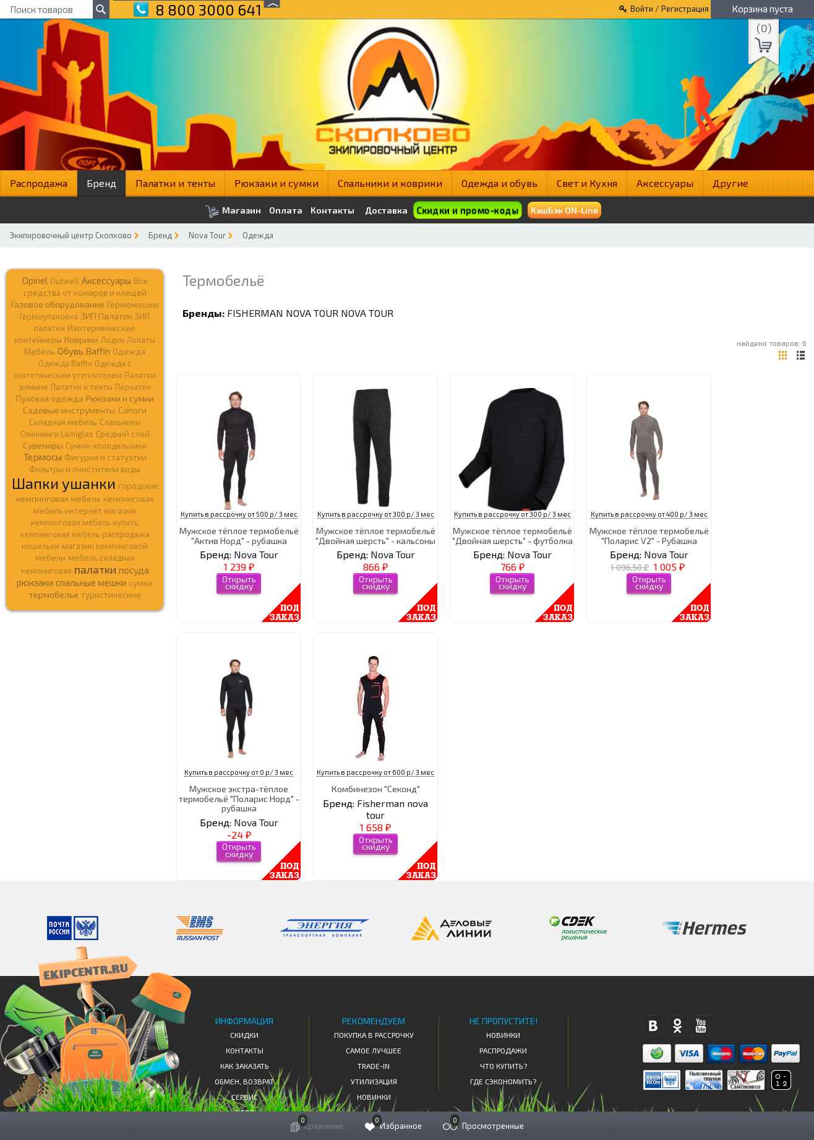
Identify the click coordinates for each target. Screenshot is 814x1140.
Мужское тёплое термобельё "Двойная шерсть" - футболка (512, 535)
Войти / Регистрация (669, 9)
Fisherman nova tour (282, 313)
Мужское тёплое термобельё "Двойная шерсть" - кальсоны (375, 535)
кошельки (40, 546)
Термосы (43, 456)
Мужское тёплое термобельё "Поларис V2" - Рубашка (649, 535)
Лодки (112, 340)
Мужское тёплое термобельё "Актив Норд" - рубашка (239, 535)
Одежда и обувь (499, 183)
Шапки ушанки (64, 483)
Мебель (39, 351)
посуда (134, 570)
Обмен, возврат (244, 1081)
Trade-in (374, 1065)
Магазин (233, 211)
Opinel (35, 280)
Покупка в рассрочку (374, 1034)
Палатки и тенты (175, 183)
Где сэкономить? (503, 1081)
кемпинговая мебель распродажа (85, 534)
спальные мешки (91, 582)
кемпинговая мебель (58, 498)
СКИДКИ (244, 1034)
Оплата (285, 210)
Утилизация (374, 1081)
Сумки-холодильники (106, 446)
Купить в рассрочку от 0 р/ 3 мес (238, 772)
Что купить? (503, 1065)
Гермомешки (132, 304)
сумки (141, 583)
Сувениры (43, 445)
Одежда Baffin (65, 363)
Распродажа (38, 183)
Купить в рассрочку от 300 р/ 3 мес (375, 514)
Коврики (81, 339)
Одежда (257, 235)
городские (138, 486)
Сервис (244, 1096)
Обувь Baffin (84, 350)
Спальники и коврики (390, 183)
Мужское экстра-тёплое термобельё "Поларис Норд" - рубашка (239, 798)
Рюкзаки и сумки (276, 183)
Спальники (120, 422)
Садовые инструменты (69, 410)
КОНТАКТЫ (244, 1050)
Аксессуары (664, 183)
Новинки (374, 1096)
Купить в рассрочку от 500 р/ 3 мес (239, 514)
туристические (111, 595)
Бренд (101, 183)
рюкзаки (35, 582)
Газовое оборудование (58, 304)
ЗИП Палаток (106, 316)
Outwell (64, 281)
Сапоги (132, 410)
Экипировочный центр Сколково (70, 235)
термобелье (54, 594)
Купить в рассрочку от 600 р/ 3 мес (375, 772)
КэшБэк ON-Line (564, 210)
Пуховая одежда (50, 398)
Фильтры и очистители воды (84, 469)
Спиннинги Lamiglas (56, 434)
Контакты (332, 210)
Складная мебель (63, 422)
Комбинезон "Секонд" (376, 789)
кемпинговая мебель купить (85, 522)
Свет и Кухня (587, 183)
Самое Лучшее (373, 1050)
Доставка (386, 210)
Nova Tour (207, 235)
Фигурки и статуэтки (105, 457)
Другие (730, 183)
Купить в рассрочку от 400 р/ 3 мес (649, 514)
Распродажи (503, 1050)
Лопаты (141, 340)
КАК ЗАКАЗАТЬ (244, 1065)
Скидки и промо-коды (467, 210)
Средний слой (123, 434)
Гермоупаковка (49, 316)
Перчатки (133, 387)
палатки (95, 569)
